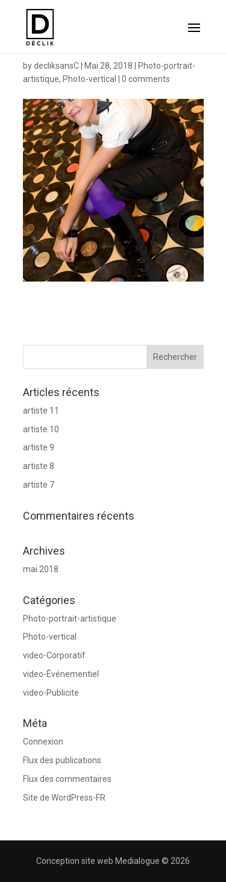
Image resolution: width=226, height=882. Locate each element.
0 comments (146, 79)
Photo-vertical (89, 79)
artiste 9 (38, 447)
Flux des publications (62, 760)
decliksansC (56, 66)
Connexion (43, 741)
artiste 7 (38, 485)
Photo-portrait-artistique (69, 618)
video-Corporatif (54, 655)
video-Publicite (51, 693)
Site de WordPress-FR (64, 797)
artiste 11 (41, 410)
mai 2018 (40, 569)
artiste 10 (41, 429)
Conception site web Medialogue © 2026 (113, 861)
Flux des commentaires (67, 779)
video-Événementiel (61, 674)
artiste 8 (38, 466)
